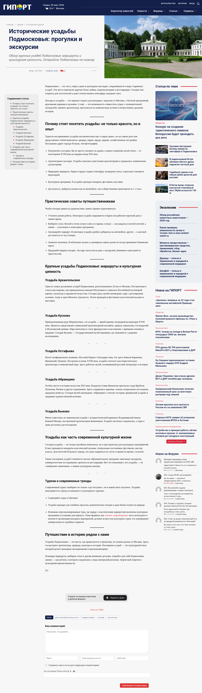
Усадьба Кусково (23, 133)
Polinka (168, 515)
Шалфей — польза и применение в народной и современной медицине (173, 266)
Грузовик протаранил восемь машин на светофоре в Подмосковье (182, 149)
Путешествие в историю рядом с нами (22, 163)
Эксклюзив (168, 207)
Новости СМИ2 (97, 610)
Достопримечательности (67, 617)
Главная (9, 24)
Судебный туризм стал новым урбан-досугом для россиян (182, 175)
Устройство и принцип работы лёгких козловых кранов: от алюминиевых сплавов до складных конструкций (175, 419)
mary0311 (169, 456)
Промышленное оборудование (168, 413)
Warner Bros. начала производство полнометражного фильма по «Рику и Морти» (175, 308)
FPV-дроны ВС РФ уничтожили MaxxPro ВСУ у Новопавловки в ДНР (174, 337)
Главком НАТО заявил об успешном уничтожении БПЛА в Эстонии (174, 405)
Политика (159, 332)
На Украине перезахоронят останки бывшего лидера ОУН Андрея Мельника (174, 351)
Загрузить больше (176, 427)
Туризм (20, 24)
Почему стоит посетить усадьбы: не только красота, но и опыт (22, 106)
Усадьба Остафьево (25, 136)
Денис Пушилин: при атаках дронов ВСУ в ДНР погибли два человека (174, 364)
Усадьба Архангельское (20, 128)
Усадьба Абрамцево (25, 140)
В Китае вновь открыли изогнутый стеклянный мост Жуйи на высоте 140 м (182, 189)
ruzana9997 (170, 484)
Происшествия (161, 317)
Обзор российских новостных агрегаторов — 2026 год (175, 216)
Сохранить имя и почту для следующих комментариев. (74, 665)
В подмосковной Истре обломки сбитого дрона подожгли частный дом (181, 162)
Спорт (157, 289)
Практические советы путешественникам (21, 113)
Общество (160, 123)
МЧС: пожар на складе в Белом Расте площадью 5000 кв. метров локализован (175, 323)
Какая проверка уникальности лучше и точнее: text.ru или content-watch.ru (176, 227)
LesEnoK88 (170, 500)
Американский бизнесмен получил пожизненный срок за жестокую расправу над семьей (173, 379)
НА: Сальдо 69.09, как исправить (178, 460)
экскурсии (112, 617)
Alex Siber (38, 71)
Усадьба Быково (23, 143)
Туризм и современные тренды (23, 157)
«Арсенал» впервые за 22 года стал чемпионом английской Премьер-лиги (175, 294)
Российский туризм (35, 24)
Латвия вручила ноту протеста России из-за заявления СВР (175, 392)
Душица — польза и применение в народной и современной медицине (173, 254)
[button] (198, 3)
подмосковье (88, 617)
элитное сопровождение (116, 515)
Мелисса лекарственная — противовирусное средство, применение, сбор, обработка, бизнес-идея (175, 240)
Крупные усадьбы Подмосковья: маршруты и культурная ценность (22, 120)
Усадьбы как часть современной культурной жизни (22, 149)
